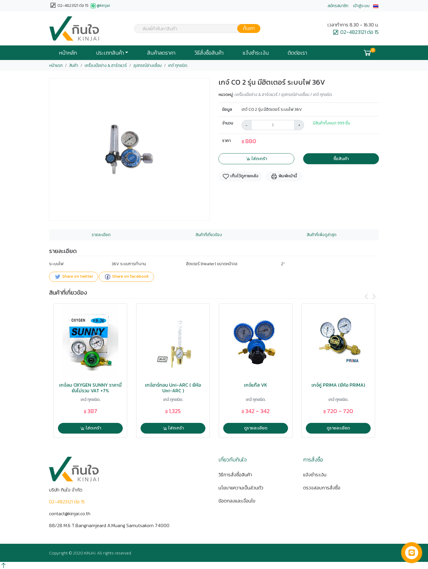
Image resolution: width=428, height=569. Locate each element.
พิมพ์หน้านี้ (283, 176)
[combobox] (193, 28)
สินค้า (73, 65)
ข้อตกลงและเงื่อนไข (236, 500)
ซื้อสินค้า (341, 158)
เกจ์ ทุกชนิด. (178, 65)
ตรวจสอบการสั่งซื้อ (321, 487)
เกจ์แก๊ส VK (255, 385)
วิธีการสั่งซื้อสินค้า (235, 474)
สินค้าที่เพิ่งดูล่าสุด (321, 235)
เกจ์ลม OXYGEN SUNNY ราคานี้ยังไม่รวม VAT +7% (90, 387)
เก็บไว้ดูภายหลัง (240, 176)
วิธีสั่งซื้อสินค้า (209, 53)
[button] (376, 5)
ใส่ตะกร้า (256, 158)
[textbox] (193, 29)
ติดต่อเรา (297, 53)
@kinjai (99, 6)
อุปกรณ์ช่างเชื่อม (147, 65)
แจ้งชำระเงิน (256, 53)
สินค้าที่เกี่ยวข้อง (209, 235)
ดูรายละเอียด (255, 428)
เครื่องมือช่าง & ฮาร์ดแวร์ (106, 65)
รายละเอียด (101, 235)
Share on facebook (126, 277)
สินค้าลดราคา (161, 53)
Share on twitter (73, 277)
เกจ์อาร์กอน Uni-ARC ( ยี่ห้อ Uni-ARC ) (173, 387)
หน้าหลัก (68, 53)
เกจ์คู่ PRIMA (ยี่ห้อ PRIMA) (338, 385)
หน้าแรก (56, 65)
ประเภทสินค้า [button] (110, 53)
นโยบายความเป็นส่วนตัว (240, 487)
